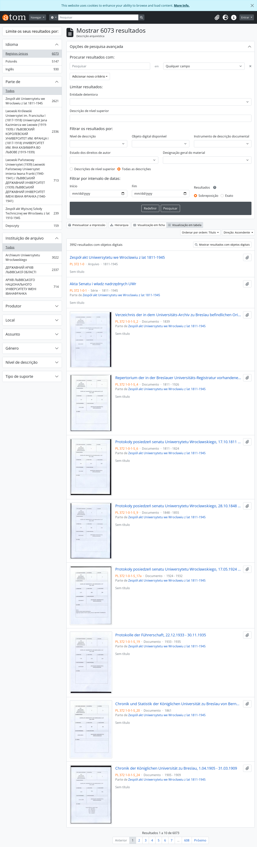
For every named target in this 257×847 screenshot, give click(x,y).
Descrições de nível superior (94, 169)
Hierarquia (119, 225)
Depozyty (32, 226)
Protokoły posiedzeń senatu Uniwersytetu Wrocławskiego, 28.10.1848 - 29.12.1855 (178, 506)
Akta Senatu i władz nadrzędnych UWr (103, 284)
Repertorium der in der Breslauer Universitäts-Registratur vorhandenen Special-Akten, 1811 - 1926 (178, 377)
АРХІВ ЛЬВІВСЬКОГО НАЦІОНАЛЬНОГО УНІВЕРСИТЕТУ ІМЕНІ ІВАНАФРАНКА (32, 287)
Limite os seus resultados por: (32, 31)
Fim (134, 186)
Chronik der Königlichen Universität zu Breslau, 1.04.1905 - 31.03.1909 (176, 768)
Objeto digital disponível (149, 136)
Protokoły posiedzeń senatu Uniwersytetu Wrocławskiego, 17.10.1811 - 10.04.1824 (178, 442)
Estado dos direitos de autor (90, 153)
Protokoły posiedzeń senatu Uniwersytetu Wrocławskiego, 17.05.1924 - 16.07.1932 (178, 569)
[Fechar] (252, 5)
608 (186, 840)
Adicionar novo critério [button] (88, 76)
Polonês (32, 62)
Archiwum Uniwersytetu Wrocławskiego (32, 257)
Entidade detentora (84, 94)
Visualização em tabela (184, 225)
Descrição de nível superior (89, 111)
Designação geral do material (184, 153)
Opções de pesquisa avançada (96, 46)
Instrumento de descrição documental (221, 136)
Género (12, 348)
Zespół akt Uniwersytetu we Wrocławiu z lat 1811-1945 (32, 101)
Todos (10, 91)
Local (10, 320)
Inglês (32, 70)
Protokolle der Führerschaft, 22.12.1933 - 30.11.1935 (160, 635)
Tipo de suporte (19, 376)
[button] (217, 17)
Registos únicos (32, 54)
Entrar (245, 17)
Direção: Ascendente (237, 232)
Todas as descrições (136, 169)
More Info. (182, 5)
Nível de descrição (22, 362)
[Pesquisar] (98, 17)
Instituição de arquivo (25, 238)
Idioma (12, 44)
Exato (229, 196)
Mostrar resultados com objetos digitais (222, 244)
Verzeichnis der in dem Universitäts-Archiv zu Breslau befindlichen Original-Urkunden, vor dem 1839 (178, 315)
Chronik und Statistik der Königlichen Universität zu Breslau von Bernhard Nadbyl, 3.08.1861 (178, 704)
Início (73, 186)
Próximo (200, 840)
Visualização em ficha (149, 225)
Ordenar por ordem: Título (199, 232)
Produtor (13, 306)
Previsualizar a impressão (86, 225)
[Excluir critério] (250, 66)
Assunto (13, 334)
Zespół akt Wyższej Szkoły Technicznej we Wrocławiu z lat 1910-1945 (32, 213)
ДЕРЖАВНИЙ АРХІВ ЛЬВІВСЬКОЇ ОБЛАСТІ (32, 269)
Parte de (13, 81)
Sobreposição (208, 196)
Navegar (36, 17)
